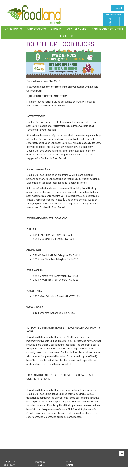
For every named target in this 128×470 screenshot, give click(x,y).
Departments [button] (36, 29)
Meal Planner (76, 29)
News (69, 461)
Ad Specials (13, 29)
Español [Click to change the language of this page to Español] (118, 7)
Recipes (56, 29)
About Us (66, 36)
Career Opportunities (107, 29)
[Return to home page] (34, 14)
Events (69, 464)
